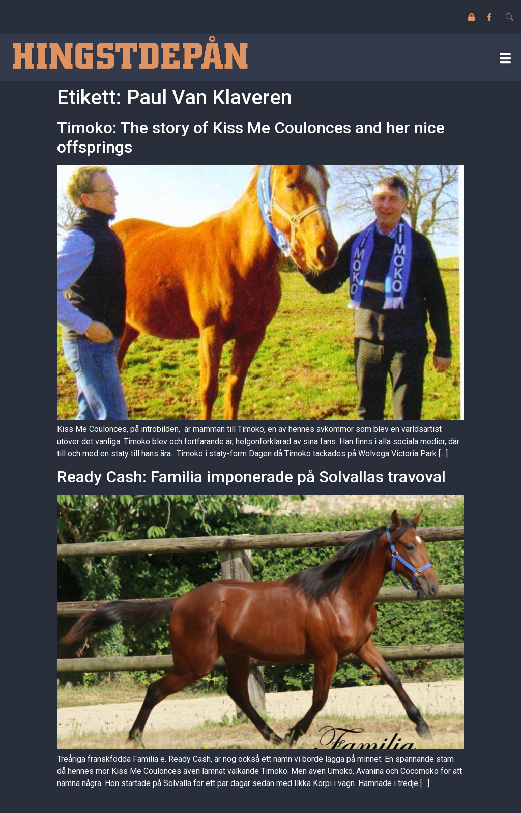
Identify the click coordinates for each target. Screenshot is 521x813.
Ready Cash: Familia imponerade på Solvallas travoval (251, 476)
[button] (505, 57)
